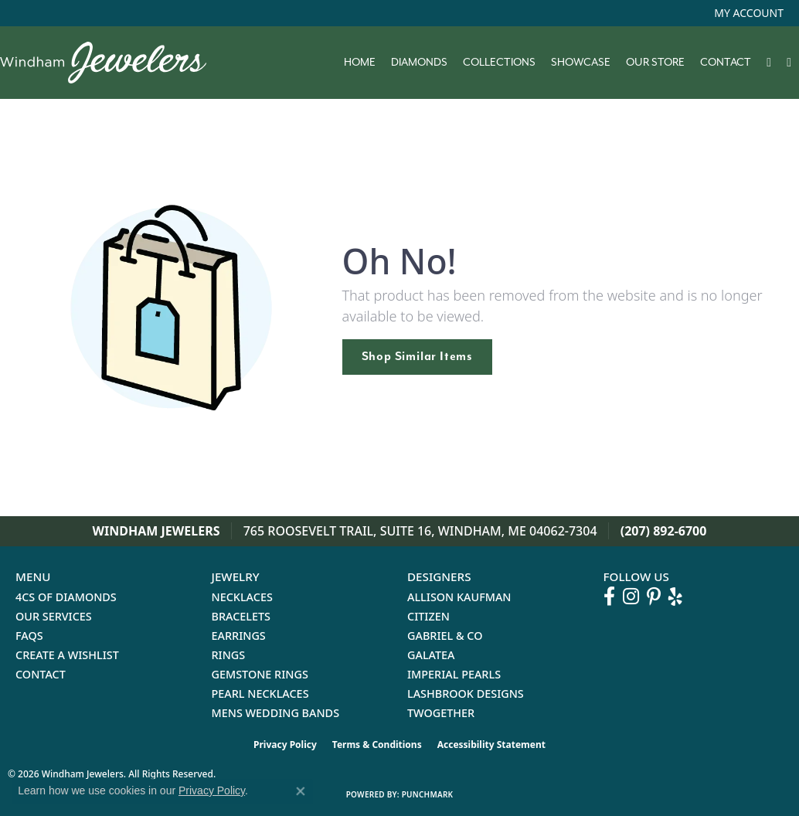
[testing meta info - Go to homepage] (111, 62)
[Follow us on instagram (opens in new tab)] (631, 596)
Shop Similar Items (417, 356)
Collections (499, 62)
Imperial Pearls (454, 674)
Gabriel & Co (444, 635)
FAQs (29, 635)
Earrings (239, 635)
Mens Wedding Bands (276, 713)
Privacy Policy (285, 744)
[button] (747, 13)
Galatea (431, 655)
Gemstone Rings (260, 674)
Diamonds (419, 62)
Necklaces (242, 597)
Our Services (53, 616)
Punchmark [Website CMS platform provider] (428, 794)
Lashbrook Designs (465, 693)
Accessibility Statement (491, 744)
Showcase (580, 62)
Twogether (440, 713)
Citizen (428, 616)
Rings (229, 655)
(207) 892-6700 (663, 530)
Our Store (655, 62)
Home (360, 62)
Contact (725, 62)
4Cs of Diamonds (66, 597)
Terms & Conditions (377, 744)
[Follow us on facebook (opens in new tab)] (609, 596)
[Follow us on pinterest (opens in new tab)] (654, 596)
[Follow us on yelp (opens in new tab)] (675, 596)
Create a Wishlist (67, 655)
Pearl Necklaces (260, 693)
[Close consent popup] (300, 791)
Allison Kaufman (459, 597)
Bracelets (241, 616)
